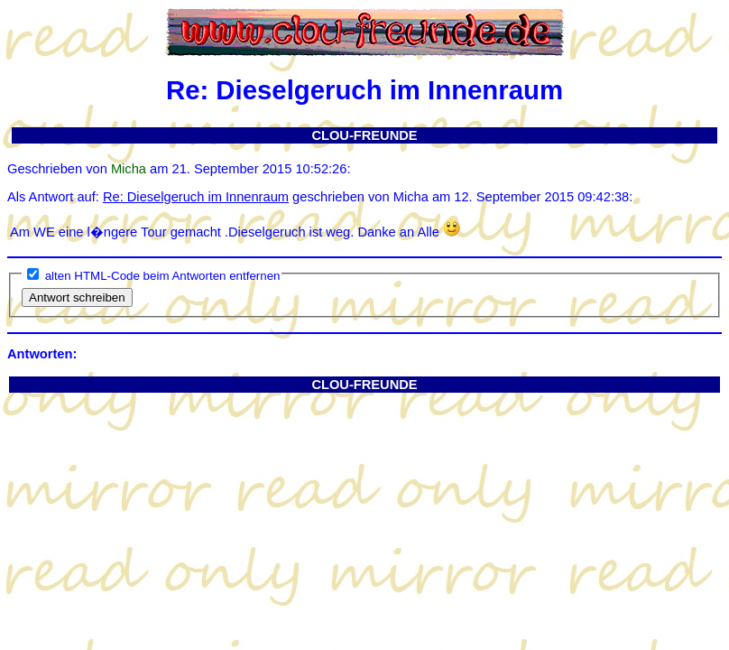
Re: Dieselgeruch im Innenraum (196, 197)
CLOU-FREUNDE (364, 135)
